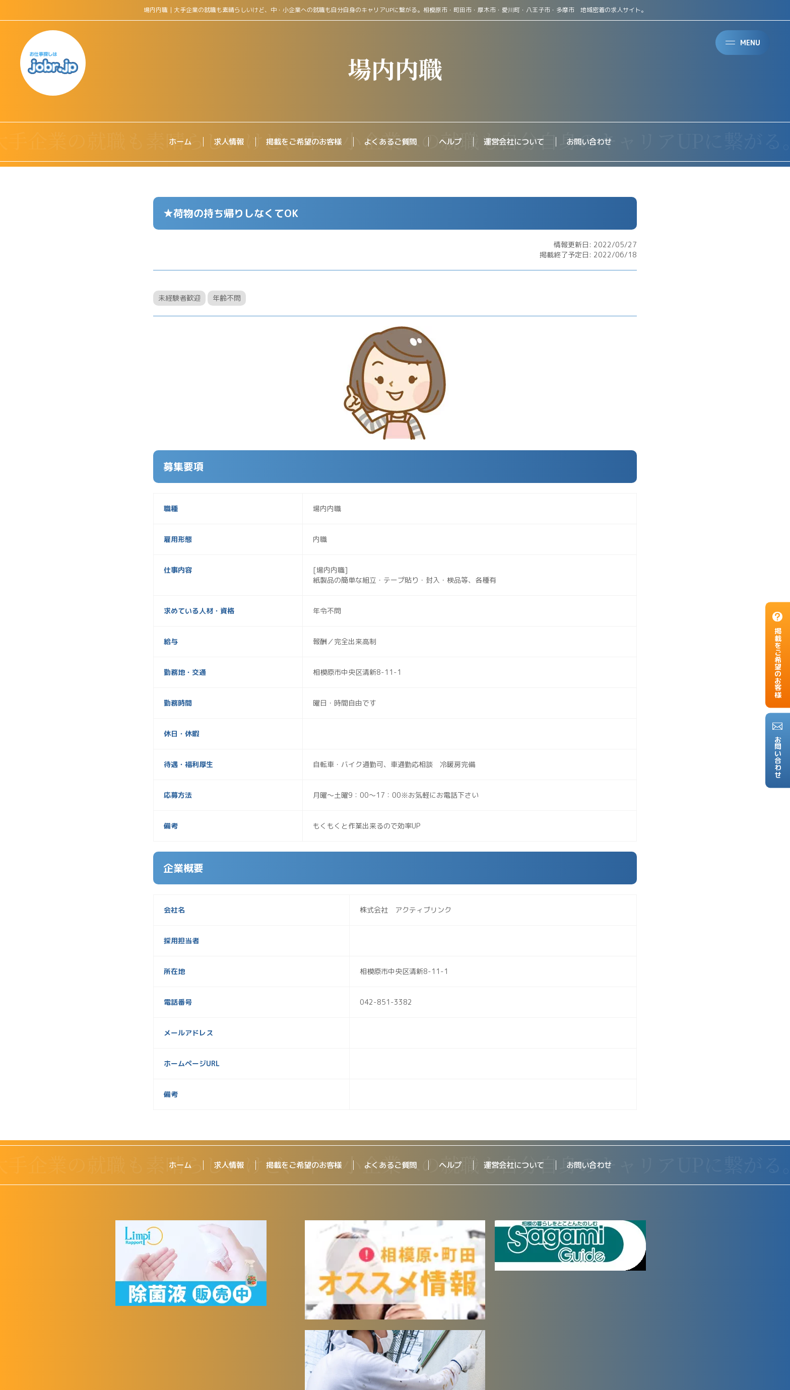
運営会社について (519, 142)
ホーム (170, 142)
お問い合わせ (597, 142)
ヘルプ (452, 142)
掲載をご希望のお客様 (299, 142)
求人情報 (221, 142)
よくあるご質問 (390, 142)
